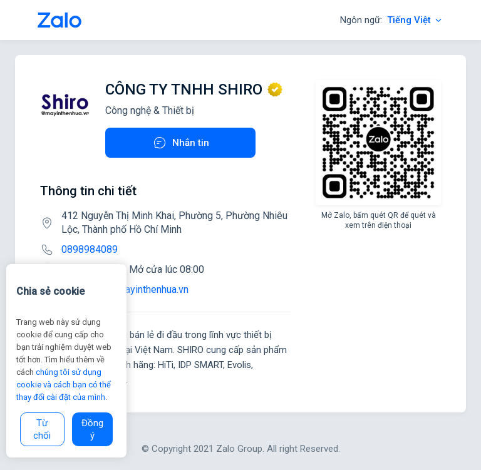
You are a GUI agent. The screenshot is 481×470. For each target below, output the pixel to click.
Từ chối (42, 429)
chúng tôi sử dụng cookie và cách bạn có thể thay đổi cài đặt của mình (63, 384)
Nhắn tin (180, 142)
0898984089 (89, 249)
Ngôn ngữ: (391, 20)
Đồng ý (92, 429)
